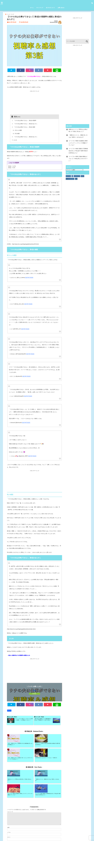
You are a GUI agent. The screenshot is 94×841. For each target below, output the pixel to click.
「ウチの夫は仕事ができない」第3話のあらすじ (24, 125)
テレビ (9, 712)
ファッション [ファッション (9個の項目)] (77, 177)
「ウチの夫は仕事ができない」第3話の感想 (23, 128)
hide (19, 118)
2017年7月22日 (25, 330)
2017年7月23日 (29, 279)
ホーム (31, 7)
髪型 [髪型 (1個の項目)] (76, 180)
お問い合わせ (61, 7)
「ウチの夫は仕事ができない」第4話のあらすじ (24, 138)
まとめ (14, 141)
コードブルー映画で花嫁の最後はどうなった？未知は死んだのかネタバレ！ (78, 160)
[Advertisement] (34, 105)
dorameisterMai (54, 23)
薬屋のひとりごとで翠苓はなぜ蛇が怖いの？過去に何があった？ (78, 131)
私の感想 (16, 135)
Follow (34, 692)
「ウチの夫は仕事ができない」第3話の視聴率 (24, 122)
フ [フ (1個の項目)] (72, 177)
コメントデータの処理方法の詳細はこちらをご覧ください (20, 825)
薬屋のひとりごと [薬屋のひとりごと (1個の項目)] (70, 180)
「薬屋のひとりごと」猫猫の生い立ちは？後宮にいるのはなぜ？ (78, 137)
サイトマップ (39, 7)
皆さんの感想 (17, 131)
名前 (8, 800)
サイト (8, 809)
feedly (34, 695)
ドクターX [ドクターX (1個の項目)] (68, 177)
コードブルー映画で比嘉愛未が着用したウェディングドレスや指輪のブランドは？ (78, 144)
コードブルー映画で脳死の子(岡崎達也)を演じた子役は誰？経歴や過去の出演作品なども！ (78, 152)
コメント (10, 784)
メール (8, 804)
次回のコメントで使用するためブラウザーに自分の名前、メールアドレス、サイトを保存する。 (29, 816)
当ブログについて (50, 7)
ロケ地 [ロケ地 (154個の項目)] (82, 177)
